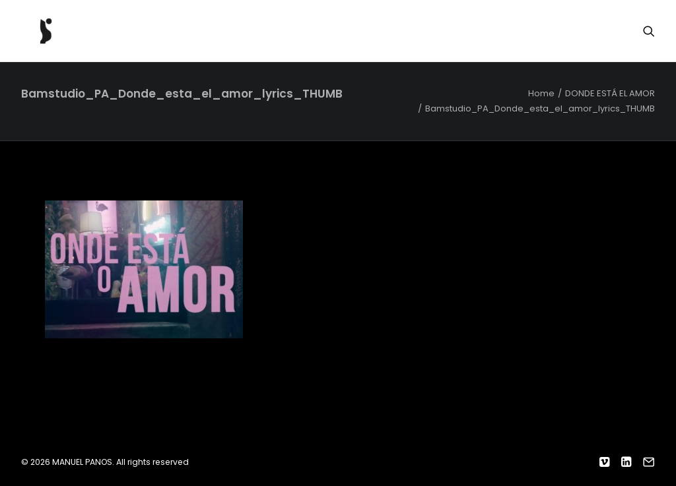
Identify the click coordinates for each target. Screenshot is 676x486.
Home (541, 93)
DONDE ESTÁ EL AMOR (610, 93)
